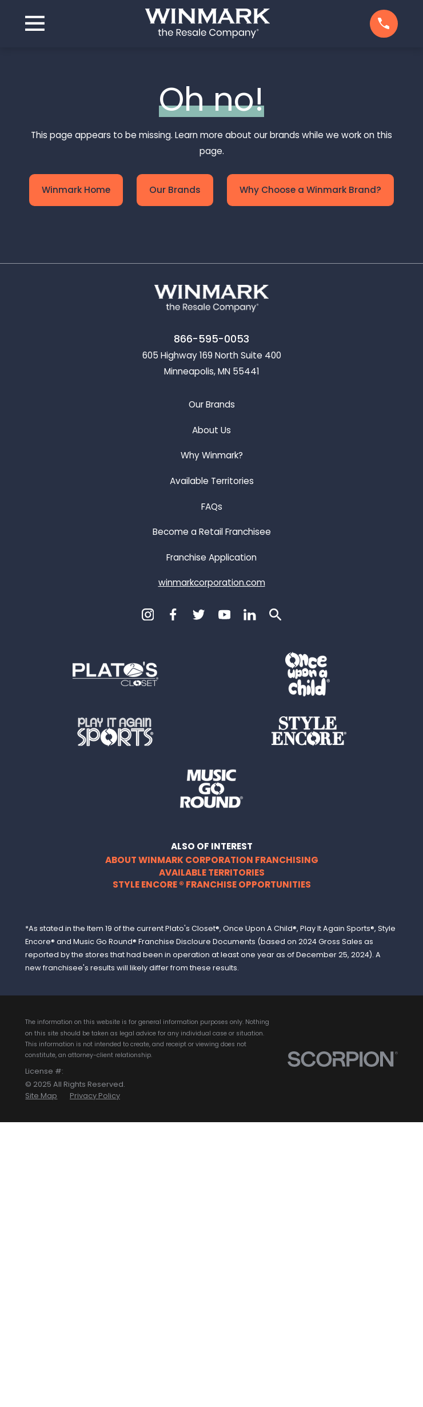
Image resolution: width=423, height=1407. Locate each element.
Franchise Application (211, 842)
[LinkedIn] (250, 899)
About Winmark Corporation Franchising (211, 1145)
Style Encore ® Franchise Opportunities (212, 1170)
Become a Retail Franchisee (212, 817)
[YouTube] (224, 899)
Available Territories (212, 766)
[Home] (207, 23)
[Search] (275, 899)
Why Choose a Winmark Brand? (310, 190)
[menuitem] (41, 1381)
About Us (211, 715)
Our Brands (175, 190)
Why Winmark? (212, 741)
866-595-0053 (211, 624)
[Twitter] (199, 899)
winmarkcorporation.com (211, 867)
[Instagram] (148, 899)
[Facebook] (173, 899)
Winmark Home (76, 190)
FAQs (211, 791)
